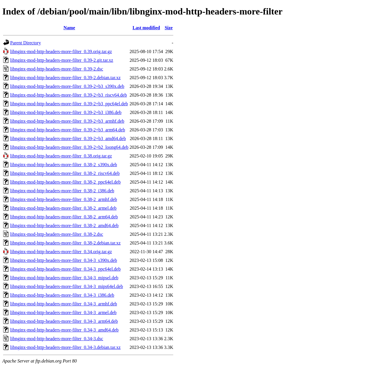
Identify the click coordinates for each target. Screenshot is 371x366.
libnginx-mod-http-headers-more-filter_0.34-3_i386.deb (62, 295)
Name (69, 27)
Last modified (146, 27)
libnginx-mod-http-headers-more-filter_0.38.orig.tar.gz (61, 155)
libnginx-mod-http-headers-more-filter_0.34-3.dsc (56, 338)
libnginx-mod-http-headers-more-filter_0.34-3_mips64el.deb (66, 286)
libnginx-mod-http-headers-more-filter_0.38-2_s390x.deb (63, 164)
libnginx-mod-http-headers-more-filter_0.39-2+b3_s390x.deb (67, 86)
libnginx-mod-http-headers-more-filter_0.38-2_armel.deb (63, 208)
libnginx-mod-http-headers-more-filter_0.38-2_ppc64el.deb (65, 182)
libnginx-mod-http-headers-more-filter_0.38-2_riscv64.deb (65, 173)
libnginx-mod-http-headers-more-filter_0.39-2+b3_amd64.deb (68, 138)
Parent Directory (25, 42)
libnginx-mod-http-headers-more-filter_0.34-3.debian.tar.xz (65, 347)
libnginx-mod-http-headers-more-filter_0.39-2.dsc (56, 68)
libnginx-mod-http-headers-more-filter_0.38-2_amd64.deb (64, 225)
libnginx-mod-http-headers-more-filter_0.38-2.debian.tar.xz (65, 242)
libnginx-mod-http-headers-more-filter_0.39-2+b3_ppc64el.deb (69, 103)
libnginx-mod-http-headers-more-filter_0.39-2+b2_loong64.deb (69, 147)
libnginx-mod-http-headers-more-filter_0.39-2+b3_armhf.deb (67, 121)
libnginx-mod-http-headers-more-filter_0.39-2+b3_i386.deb (65, 112)
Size (169, 27)
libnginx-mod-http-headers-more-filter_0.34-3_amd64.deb (64, 329)
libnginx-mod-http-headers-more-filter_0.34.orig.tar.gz (61, 251)
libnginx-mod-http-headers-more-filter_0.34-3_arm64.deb (64, 321)
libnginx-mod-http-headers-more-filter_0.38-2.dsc (56, 234)
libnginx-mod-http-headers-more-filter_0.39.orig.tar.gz (61, 51)
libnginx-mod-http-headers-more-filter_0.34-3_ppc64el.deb (65, 269)
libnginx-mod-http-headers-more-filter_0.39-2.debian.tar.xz (65, 77)
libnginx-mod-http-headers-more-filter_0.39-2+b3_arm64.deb (67, 129)
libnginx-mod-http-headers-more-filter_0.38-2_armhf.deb (63, 199)
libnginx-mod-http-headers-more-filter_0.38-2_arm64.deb (64, 216)
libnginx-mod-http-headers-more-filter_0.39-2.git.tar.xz (61, 60)
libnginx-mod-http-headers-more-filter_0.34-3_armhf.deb (63, 303)
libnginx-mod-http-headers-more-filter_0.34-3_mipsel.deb (64, 277)
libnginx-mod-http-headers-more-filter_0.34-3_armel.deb (63, 312)
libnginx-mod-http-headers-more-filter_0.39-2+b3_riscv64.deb (68, 95)
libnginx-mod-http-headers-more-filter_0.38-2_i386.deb (62, 190)
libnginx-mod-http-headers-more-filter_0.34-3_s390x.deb (63, 260)
